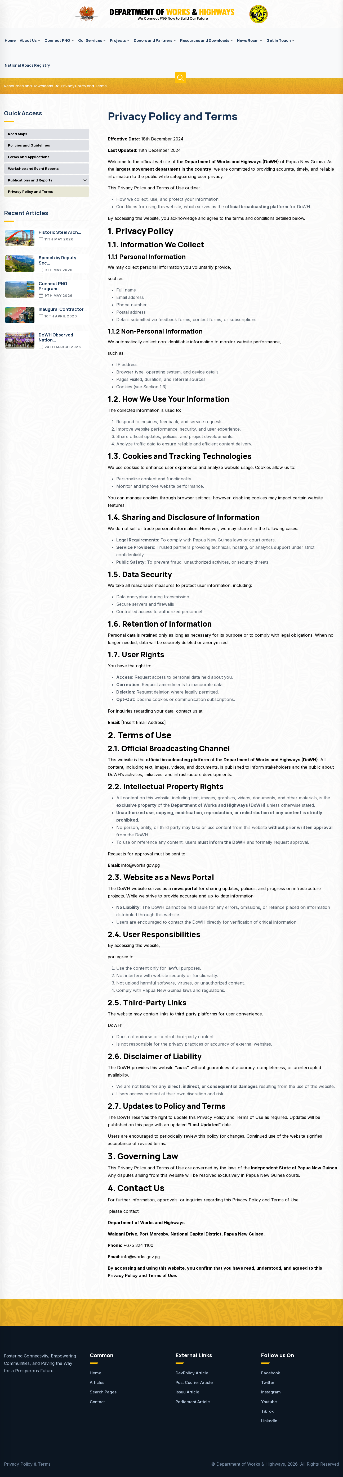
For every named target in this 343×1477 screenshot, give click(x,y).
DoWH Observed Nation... (56, 337)
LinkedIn (269, 1420)
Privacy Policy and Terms (84, 86)
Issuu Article (187, 1391)
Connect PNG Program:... (53, 286)
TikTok (267, 1411)
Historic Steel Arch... (60, 232)
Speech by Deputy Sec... (57, 260)
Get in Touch (278, 40)
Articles (97, 1382)
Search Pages (103, 1391)
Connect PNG (57, 40)
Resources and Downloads (204, 40)
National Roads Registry (27, 65)
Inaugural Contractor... (63, 309)
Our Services (90, 40)
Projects (118, 40)
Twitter (267, 1382)
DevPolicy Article (192, 1372)
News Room (248, 40)
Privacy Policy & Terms (27, 1464)
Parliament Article (193, 1401)
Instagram (271, 1391)
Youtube (269, 1401)
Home (10, 40)
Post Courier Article (194, 1382)
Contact (97, 1401)
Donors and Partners (153, 40)
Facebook (270, 1372)
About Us (28, 40)
